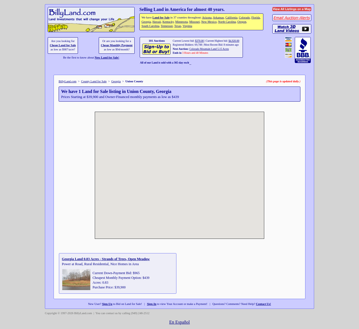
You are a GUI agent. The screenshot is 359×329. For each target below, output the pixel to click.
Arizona (206, 17)
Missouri (194, 21)
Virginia (187, 25)
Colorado (244, 17)
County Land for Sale (94, 81)
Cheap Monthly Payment (117, 45)
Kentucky (168, 21)
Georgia (146, 21)
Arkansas (218, 17)
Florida (255, 17)
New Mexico (209, 21)
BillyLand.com (68, 81)
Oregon (241, 21)
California (231, 17)
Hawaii (156, 21)
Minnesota (181, 21)
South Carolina (150, 25)
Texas (177, 25)
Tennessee (167, 25)
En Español (179, 322)
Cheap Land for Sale (63, 45)
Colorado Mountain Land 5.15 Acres (209, 48)
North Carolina (227, 21)
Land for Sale (160, 17)
